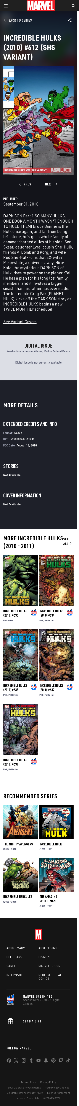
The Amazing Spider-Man (48, 898)
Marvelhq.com (50, 966)
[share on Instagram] (24, 1061)
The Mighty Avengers (18, 844)
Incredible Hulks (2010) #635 (15, 613)
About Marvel (17, 948)
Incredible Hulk (50, 844)
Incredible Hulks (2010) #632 (51, 687)
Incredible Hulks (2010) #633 (15, 687)
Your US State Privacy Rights (24, 1087)
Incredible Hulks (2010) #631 (15, 762)
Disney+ (45, 957)
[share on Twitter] (16, 1061)
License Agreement (58, 1092)
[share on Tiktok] (68, 1061)
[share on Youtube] (38, 1061)
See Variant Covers (20, 321)
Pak (41, 620)
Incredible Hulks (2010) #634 (51, 613)
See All (68, 541)
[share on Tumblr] (31, 1061)
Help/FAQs (14, 957)
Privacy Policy (48, 1082)
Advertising (48, 948)
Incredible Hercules (17, 896)
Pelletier (8, 620)
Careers (13, 966)
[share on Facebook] (8, 1061)
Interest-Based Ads (27, 1098)
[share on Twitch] (61, 1061)
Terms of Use (28, 1082)
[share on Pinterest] (53, 1061)
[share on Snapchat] (46, 1061)
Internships (16, 975)
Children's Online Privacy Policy (25, 1092)
